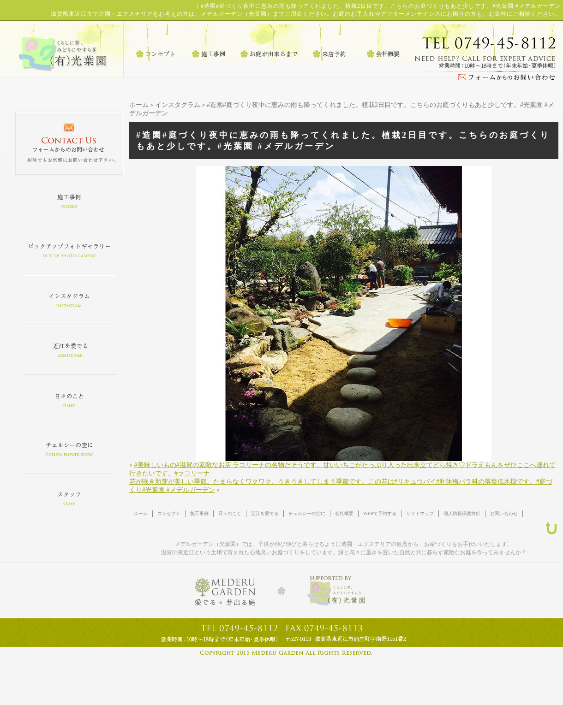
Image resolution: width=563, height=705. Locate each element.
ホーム (139, 104)
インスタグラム (177, 104)
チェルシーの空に (306, 513)
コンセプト (168, 513)
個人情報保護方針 (461, 513)
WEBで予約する (379, 513)
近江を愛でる (265, 513)
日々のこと (229, 513)
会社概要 (344, 513)
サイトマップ (420, 513)
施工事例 (199, 513)
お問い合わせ (504, 513)
